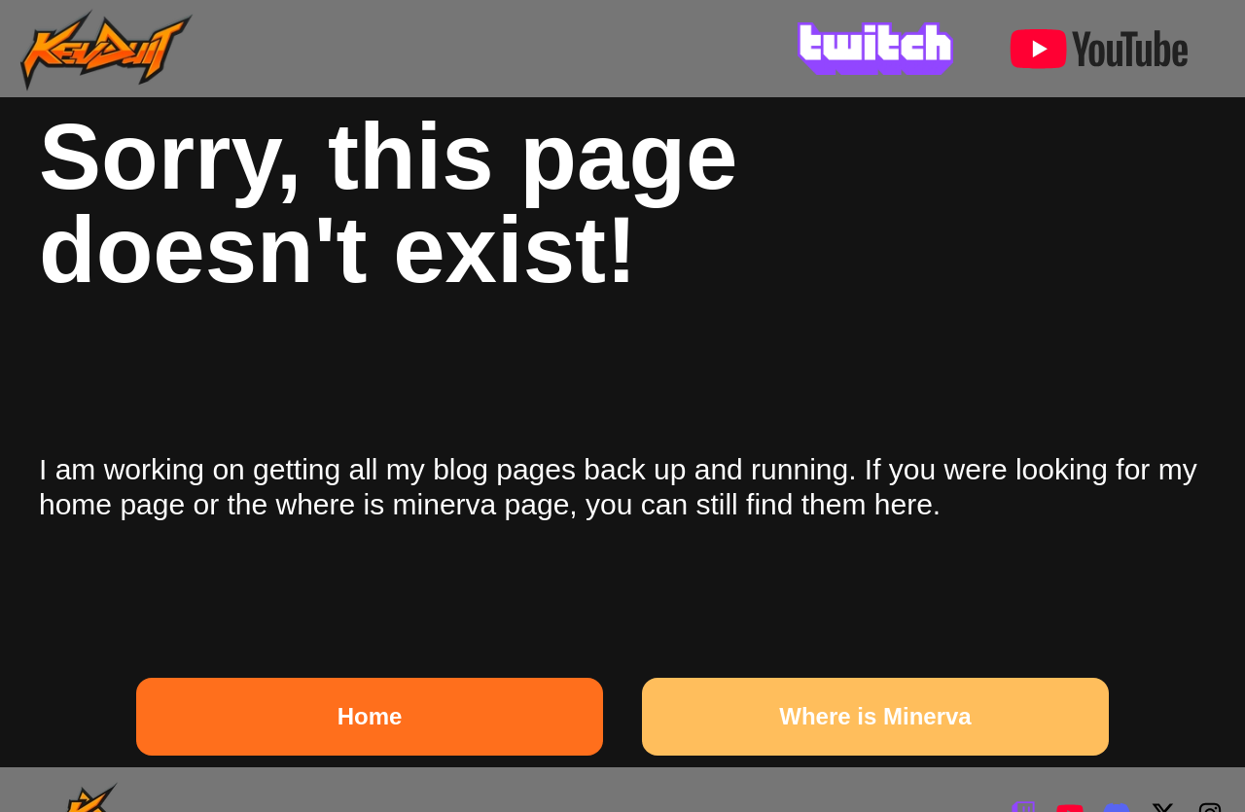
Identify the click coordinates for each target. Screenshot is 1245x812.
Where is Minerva (875, 716)
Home (370, 716)
